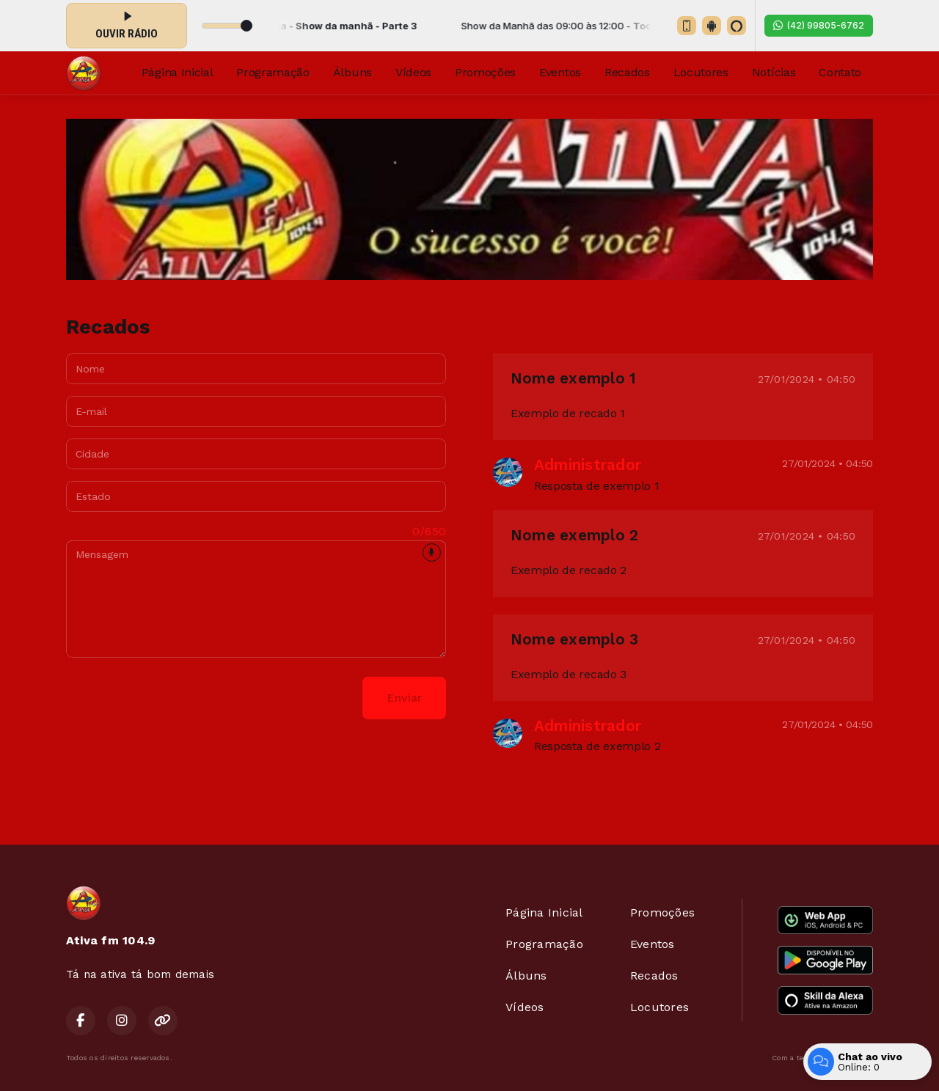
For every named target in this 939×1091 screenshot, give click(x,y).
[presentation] (177, 698)
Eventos (560, 72)
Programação (272, 72)
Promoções (485, 72)
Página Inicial (177, 72)
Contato (840, 72)
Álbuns (352, 72)
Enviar (404, 698)
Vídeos (413, 72)
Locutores (700, 72)
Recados (627, 72)
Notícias (773, 72)
